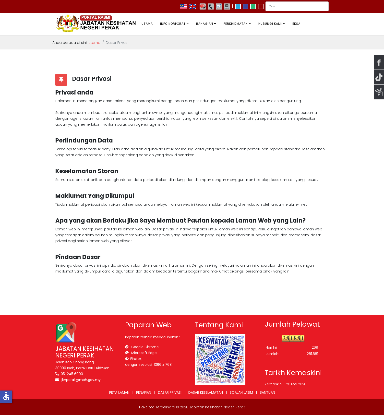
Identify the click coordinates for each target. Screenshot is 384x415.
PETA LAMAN (119, 392)
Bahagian (204, 24)
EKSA (296, 24)
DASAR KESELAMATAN (205, 392)
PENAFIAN (143, 392)
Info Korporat (173, 24)
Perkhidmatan (236, 24)
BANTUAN (267, 392)
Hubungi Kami (270, 24)
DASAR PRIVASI (169, 392)
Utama (147, 24)
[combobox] (297, 6)
